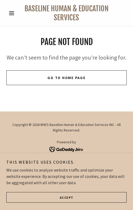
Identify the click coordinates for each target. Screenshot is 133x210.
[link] (66, 13)
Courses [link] (66, 175)
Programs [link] (66, 168)
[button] (15, 13)
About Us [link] (66, 161)
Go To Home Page (66, 77)
